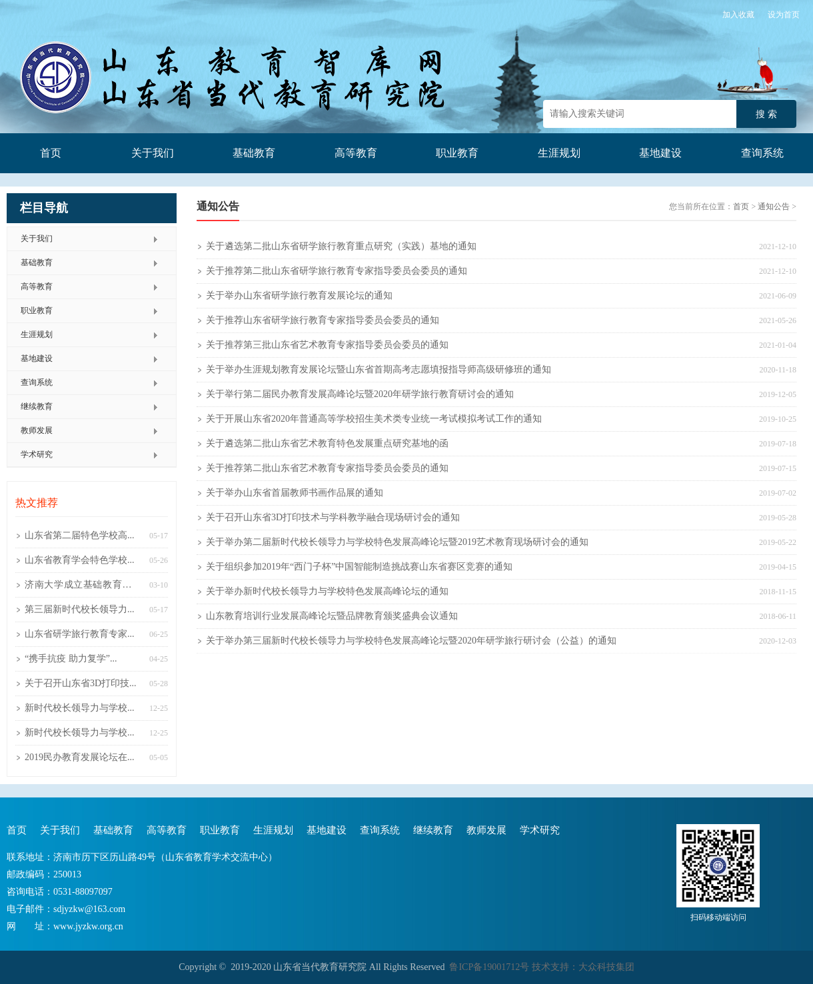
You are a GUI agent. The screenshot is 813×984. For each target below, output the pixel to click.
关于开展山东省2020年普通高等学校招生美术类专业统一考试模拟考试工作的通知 (374, 419)
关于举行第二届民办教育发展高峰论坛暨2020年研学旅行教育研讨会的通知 (360, 394)
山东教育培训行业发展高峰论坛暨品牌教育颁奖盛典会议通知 (332, 616)
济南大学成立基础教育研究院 (83, 588)
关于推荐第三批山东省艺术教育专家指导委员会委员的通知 (327, 345)
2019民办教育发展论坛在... (80, 757)
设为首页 (784, 14)
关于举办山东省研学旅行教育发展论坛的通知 (299, 295)
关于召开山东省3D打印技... (81, 683)
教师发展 (37, 430)
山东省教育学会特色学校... (80, 560)
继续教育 (37, 406)
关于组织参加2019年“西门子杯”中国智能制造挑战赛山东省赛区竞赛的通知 (359, 567)
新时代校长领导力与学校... (80, 708)
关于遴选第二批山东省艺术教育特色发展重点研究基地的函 (327, 443)
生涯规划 (559, 153)
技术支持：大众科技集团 (581, 967)
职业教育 (457, 153)
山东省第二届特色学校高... (80, 535)
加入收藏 (738, 14)
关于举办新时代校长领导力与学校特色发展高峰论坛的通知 (327, 591)
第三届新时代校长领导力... (80, 609)
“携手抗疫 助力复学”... (71, 659)
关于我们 (152, 153)
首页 (50, 153)
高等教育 (356, 153)
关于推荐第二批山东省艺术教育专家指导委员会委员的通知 (327, 468)
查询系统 (762, 153)
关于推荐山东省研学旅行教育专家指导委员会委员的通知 (322, 320)
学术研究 (37, 454)
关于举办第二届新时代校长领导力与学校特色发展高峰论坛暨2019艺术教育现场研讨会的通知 (397, 542)
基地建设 (660, 153)
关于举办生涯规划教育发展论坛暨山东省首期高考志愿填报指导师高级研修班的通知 (378, 369)
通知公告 (774, 206)
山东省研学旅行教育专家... (80, 634)
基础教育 (254, 153)
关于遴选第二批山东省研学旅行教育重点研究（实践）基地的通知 (341, 246)
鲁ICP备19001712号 (489, 967)
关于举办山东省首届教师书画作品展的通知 (294, 493)
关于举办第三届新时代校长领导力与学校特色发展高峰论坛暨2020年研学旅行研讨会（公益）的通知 (411, 641)
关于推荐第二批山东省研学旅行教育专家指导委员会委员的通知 (336, 271)
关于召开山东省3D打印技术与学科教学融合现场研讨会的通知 (333, 517)
